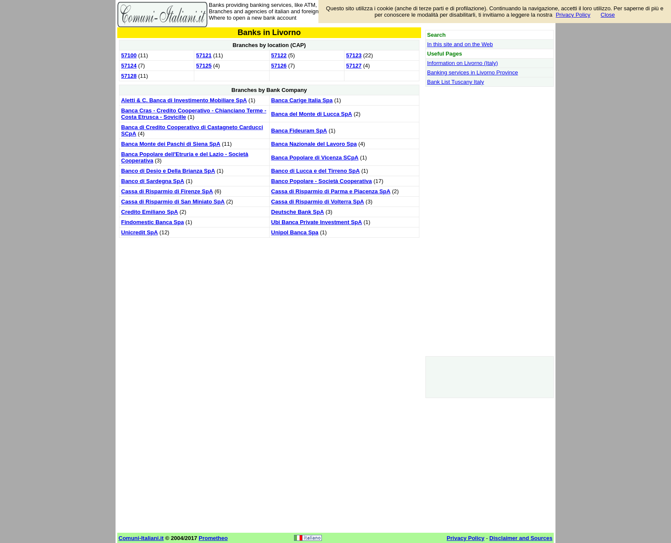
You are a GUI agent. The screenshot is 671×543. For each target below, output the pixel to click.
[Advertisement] (269, 300)
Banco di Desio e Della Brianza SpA (168, 171)
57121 (203, 55)
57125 (203, 65)
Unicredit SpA (139, 232)
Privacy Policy (573, 15)
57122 (279, 55)
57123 (354, 55)
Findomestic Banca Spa (152, 222)
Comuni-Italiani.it (141, 538)
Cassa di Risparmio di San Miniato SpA (173, 201)
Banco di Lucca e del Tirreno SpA (315, 171)
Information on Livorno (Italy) (462, 63)
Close (608, 15)
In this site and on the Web (460, 44)
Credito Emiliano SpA (149, 212)
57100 (129, 55)
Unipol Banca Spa (295, 232)
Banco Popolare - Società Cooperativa (321, 181)
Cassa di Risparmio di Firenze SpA (167, 191)
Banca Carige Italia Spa (302, 100)
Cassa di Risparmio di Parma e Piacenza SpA (331, 191)
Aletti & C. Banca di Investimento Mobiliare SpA (184, 100)
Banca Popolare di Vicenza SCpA (315, 157)
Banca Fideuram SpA (299, 130)
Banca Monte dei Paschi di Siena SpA (170, 144)
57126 (279, 65)
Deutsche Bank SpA (297, 212)
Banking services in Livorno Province (472, 72)
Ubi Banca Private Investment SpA (316, 222)
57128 (129, 76)
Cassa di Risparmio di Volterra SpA (317, 201)
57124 (129, 65)
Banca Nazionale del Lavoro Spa (314, 144)
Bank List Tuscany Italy (455, 82)
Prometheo (213, 538)
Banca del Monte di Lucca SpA (311, 114)
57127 (354, 65)
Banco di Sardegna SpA (152, 181)
